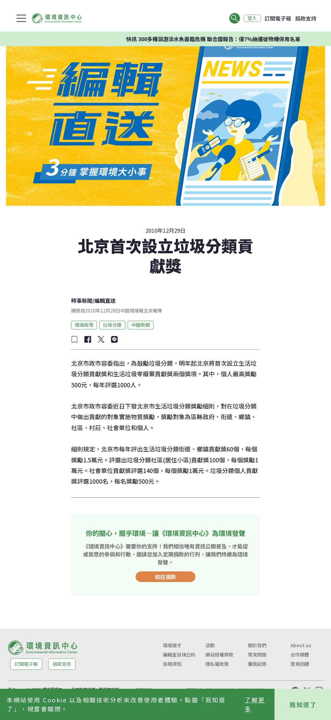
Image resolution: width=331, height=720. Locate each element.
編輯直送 (105, 300)
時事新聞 (81, 300)
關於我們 (257, 645)
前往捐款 (165, 577)
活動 (210, 645)
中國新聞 (140, 324)
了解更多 (255, 704)
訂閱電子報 (278, 18)
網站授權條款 (219, 654)
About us (300, 645)
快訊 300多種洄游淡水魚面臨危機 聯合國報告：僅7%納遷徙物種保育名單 (214, 39)
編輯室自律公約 (179, 654)
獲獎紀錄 (257, 663)
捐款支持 (305, 18)
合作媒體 (299, 654)
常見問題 (257, 654)
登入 (252, 18)
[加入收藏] (74, 339)
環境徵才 (172, 645)
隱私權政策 (217, 663)
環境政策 (84, 324)
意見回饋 (299, 663)
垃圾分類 (112, 324)
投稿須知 (172, 663)
